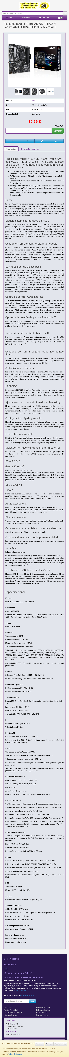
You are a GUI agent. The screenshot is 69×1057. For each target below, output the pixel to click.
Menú (9, 18)
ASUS (34, 101)
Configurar (39, 1044)
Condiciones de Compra (13, 1013)
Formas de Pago (42, 1013)
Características (11, 149)
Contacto (44, 18)
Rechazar (49, 1044)
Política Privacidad (11, 1010)
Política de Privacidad (20, 990)
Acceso (26, 18)
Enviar (32, 1001)
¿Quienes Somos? (10, 1015)
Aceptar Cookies (60, 1044)
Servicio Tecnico (42, 1015)
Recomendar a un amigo (30, 149)
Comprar (58, 131)
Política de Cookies (15, 1054)
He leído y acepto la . (20, 995)
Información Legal (43, 1008)
